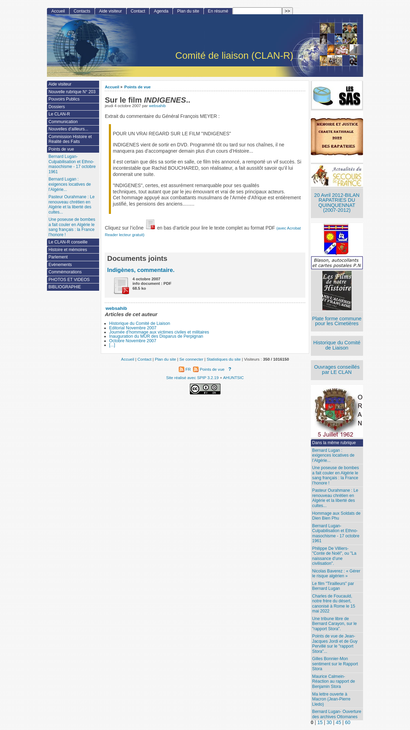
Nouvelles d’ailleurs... (68, 129)
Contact (138, 11)
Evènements (60, 264)
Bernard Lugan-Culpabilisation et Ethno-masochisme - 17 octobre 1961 (336, 533)
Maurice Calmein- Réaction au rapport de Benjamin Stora (333, 681)
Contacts (82, 11)
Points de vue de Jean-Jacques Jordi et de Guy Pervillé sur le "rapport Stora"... (334, 644)
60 (347, 722)
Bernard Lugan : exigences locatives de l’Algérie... (333, 455)
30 (329, 722)
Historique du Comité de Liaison (139, 323)
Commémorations (64, 272)
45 (338, 722)
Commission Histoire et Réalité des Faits (69, 139)
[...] (112, 345)
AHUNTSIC (233, 377)
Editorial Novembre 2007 (132, 328)
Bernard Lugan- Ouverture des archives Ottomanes (336, 714)
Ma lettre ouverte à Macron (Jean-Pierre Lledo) (331, 699)
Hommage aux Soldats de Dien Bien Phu (336, 516)
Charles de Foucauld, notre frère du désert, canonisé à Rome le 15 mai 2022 (333, 604)
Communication (63, 121)
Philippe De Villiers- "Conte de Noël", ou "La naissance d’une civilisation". (334, 556)
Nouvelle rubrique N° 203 (71, 91)
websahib (157, 106)
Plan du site (188, 11)
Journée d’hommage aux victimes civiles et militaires (159, 332)
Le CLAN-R (59, 114)
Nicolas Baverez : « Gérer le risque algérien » (336, 574)
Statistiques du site (224, 359)
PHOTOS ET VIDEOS (69, 279)
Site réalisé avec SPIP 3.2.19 (192, 377)
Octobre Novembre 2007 (132, 340)
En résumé (218, 11)
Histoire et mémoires (67, 249)
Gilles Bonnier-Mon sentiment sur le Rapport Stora (335, 663)
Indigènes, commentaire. (140, 270)
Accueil (112, 87)
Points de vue (137, 87)
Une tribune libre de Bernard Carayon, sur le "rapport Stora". (334, 623)
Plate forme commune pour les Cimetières (337, 321)
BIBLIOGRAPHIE (64, 286)
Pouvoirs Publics (63, 99)
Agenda (161, 11)
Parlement (57, 257)
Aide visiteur (110, 11)
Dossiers (56, 106)
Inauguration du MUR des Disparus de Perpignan (156, 336)
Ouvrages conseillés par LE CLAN (337, 369)
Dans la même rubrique (334, 442)
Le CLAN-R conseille (67, 242)
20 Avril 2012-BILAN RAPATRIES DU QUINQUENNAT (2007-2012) (336, 203)
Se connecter (191, 359)
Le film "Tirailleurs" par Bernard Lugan (333, 586)
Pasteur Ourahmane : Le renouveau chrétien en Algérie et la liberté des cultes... (335, 498)
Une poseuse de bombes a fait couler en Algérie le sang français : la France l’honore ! (335, 475)
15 (319, 722)
